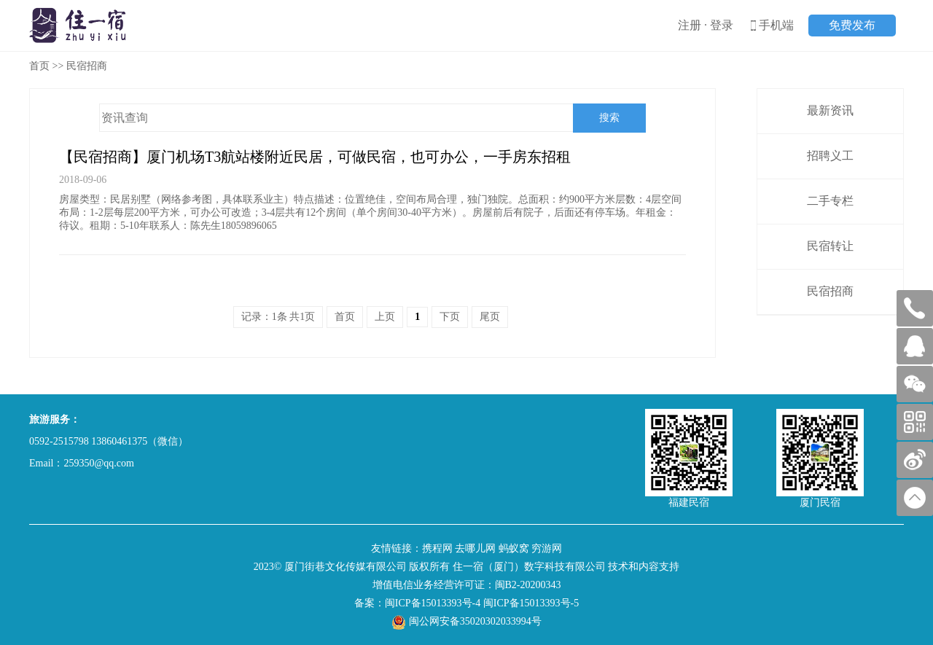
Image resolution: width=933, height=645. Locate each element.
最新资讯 (830, 110)
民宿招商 (830, 291)
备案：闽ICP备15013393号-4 (417, 603)
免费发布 (852, 25)
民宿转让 (830, 246)
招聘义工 (830, 155)
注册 (689, 25)
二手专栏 (830, 201)
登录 (721, 25)
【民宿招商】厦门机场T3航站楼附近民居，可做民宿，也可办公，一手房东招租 (315, 157)
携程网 (437, 548)
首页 (39, 65)
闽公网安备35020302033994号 (466, 621)
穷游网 (546, 548)
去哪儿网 (475, 548)
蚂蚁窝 (514, 548)
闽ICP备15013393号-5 (531, 603)
